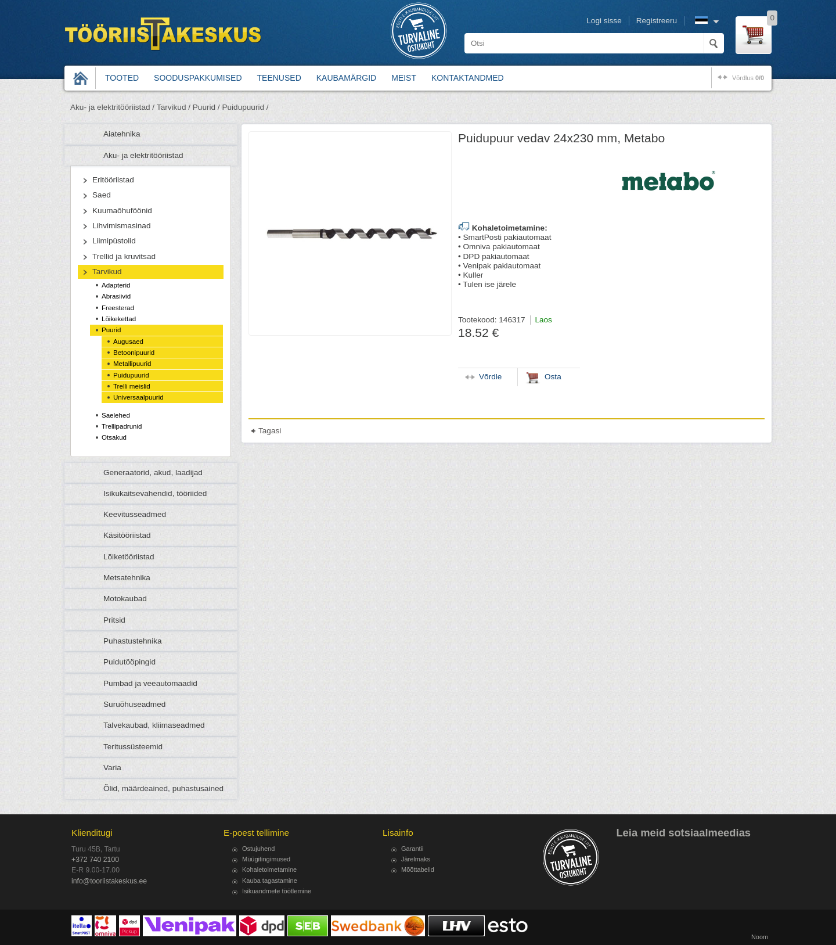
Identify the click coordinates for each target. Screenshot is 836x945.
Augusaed (128, 341)
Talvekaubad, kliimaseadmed (154, 725)
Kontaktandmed (467, 77)
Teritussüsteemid (133, 746)
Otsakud (114, 437)
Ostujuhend (258, 848)
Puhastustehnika (132, 641)
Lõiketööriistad (128, 556)
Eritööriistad (113, 179)
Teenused (279, 77)
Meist (403, 77)
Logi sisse (603, 20)
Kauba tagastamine (269, 880)
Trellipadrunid (122, 426)
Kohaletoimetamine (269, 869)
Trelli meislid (131, 386)
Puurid (111, 329)
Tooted (122, 77)
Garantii (412, 848)
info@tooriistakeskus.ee (109, 881)
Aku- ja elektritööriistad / (112, 107)
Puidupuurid (131, 375)
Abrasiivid (116, 296)
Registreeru (656, 20)
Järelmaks (415, 859)
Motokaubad (125, 598)
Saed (101, 195)
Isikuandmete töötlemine (276, 890)
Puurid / (206, 107)
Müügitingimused (266, 859)
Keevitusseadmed (134, 514)
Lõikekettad (119, 318)
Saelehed (116, 415)
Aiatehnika (121, 134)
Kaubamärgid (346, 77)
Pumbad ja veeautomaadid (150, 683)
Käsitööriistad (127, 535)
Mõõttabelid (417, 869)
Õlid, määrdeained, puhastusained (163, 788)
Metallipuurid (132, 363)
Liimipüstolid (114, 240)
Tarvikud (107, 271)
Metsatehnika (126, 577)
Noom (759, 936)
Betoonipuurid (133, 352)
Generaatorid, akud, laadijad (153, 472)
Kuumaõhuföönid (122, 210)
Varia (112, 767)
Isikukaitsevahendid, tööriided (155, 493)
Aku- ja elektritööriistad (143, 155)
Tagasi (269, 430)
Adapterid (116, 285)
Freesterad (118, 307)
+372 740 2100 (95, 860)
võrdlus (748, 77)
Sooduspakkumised (198, 77)
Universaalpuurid (138, 397)
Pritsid (114, 620)
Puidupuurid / (245, 107)
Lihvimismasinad (121, 225)
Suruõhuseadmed (134, 704)
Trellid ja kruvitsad (124, 256)
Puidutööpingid (129, 661)
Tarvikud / (173, 107)
